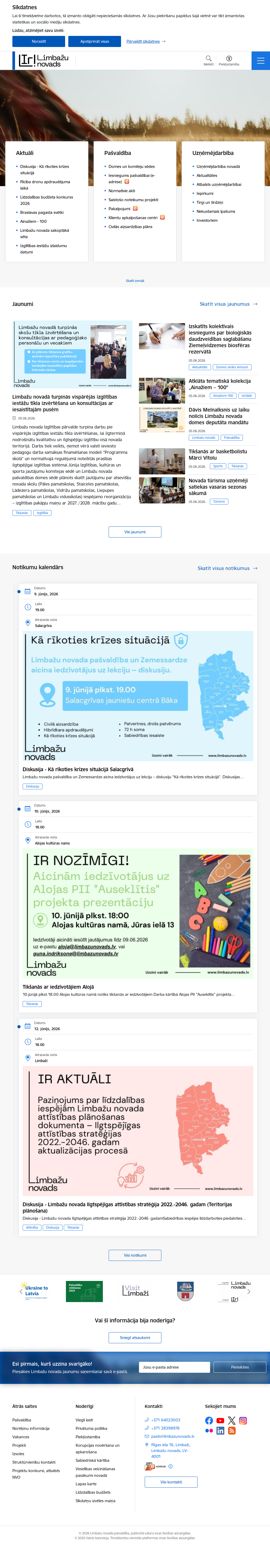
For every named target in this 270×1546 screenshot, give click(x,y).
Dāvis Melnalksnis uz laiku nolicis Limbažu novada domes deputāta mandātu (219, 416)
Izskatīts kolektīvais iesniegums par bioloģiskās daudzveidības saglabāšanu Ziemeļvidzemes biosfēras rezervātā (220, 339)
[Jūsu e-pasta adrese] (174, 1367)
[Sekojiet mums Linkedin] (220, 1431)
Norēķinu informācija (31, 1428)
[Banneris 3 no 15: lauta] (135, 1291)
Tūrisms (219, 501)
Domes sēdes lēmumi (232, 367)
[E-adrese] (155, 1466)
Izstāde (247, 396)
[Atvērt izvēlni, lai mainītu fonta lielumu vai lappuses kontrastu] (229, 61)
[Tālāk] (249, 1291)
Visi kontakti (171, 1481)
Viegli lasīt (84, 1419)
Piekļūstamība (88, 1436)
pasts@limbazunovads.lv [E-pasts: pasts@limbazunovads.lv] (172, 1436)
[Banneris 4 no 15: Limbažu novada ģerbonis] (186, 1291)
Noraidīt (39, 41)
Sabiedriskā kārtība (92, 1460)
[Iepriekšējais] (21, 1291)
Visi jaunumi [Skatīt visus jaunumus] (135, 531)
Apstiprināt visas (94, 41)
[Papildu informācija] (170, 1466)
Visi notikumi (135, 1255)
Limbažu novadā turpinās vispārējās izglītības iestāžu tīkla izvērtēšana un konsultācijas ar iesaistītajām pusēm (64, 403)
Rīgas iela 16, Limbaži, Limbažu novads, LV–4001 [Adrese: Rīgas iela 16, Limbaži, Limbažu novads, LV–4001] (170, 1450)
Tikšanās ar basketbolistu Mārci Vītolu (218, 454)
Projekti (19, 1445)
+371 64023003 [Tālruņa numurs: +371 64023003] (165, 1419)
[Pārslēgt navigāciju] (261, 60)
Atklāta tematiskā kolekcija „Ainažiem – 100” (220, 384)
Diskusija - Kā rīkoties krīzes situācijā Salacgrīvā (78, 769)
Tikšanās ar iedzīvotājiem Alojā (58, 987)
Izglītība (42, 513)
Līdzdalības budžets (93, 1492)
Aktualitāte (200, 367)
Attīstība (32, 1227)
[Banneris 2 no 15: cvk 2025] (84, 1291)
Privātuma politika (91, 1428)
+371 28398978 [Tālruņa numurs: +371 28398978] (165, 1428)
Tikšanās (22, 513)
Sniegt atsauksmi (135, 1337)
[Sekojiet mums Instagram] (243, 1421)
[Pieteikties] (240, 1367)
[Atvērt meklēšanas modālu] (208, 61)
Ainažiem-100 (223, 396)
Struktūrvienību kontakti (33, 1462)
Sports (218, 466)
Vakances (20, 1436)
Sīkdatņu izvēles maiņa (95, 1500)
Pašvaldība (231, 438)
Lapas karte (86, 1483)
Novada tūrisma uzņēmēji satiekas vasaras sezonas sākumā (218, 486)
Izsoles (18, 1453)
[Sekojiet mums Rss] (232, 1430)
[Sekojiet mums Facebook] (209, 1421)
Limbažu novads (203, 438)
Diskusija (32, 786)
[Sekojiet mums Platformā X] (232, 1421)
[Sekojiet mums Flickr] (209, 1430)
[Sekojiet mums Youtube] (220, 1420)
